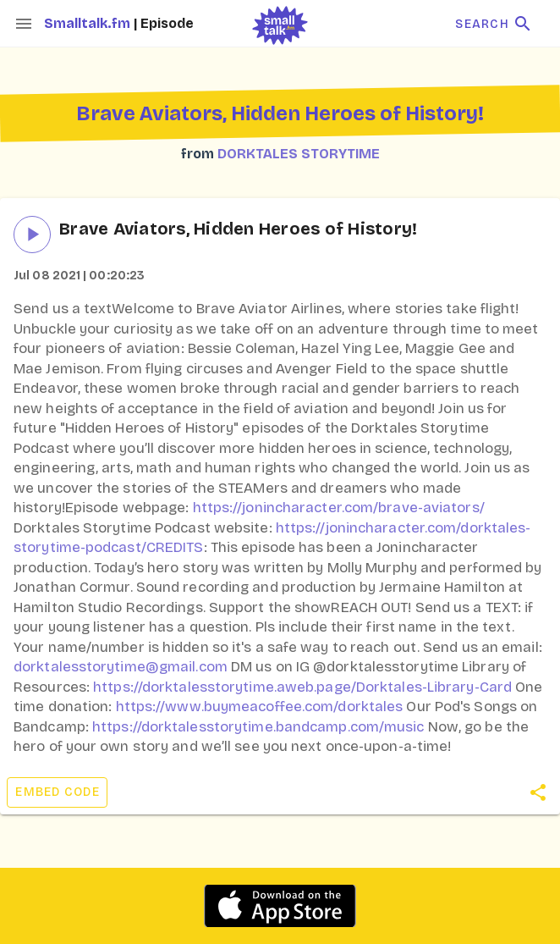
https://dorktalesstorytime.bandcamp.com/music (258, 727)
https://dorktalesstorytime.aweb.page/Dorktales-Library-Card (302, 687)
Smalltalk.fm (89, 23)
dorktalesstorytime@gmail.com (121, 667)
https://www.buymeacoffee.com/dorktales (260, 706)
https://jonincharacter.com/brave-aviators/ (339, 507)
